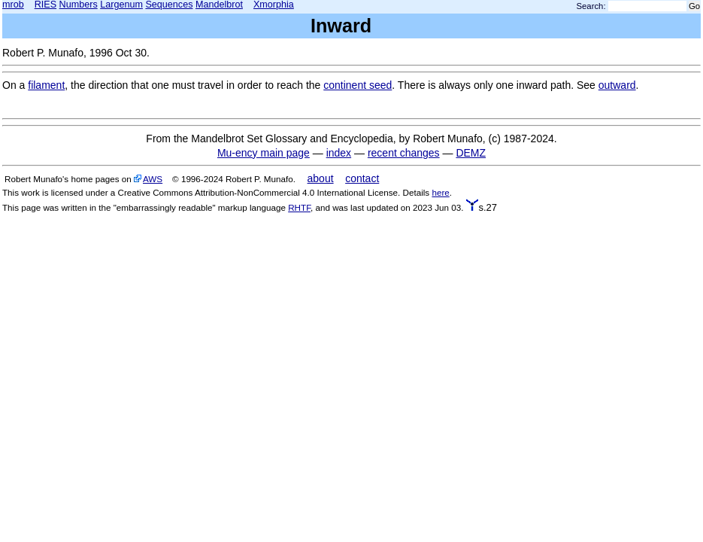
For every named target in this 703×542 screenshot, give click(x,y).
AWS (152, 179)
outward (617, 85)
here (440, 192)
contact (362, 178)
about (321, 178)
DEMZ (471, 153)
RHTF (299, 207)
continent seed (357, 85)
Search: (591, 6)
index (338, 153)
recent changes (404, 153)
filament (46, 85)
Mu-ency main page (263, 153)
